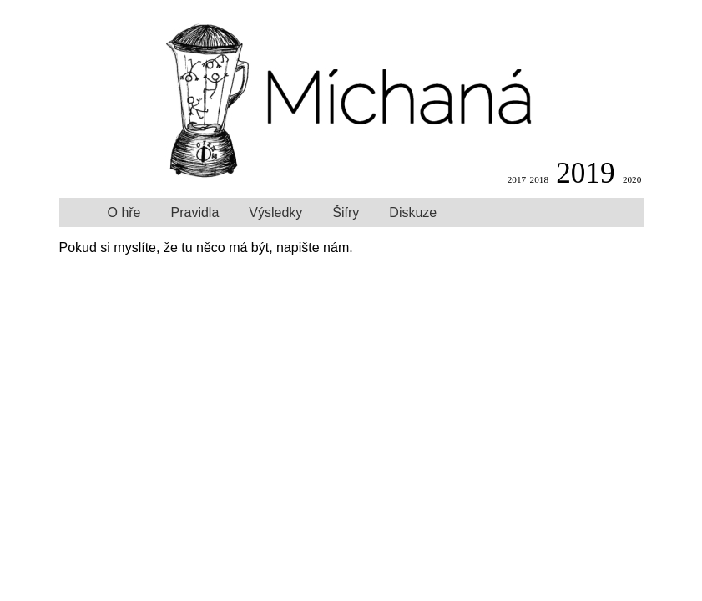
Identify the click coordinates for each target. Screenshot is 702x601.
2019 (585, 173)
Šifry (345, 212)
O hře (124, 212)
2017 (517, 179)
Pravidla (195, 212)
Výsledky (275, 212)
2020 (632, 179)
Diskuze (413, 212)
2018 (539, 179)
